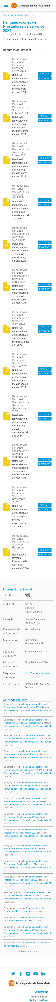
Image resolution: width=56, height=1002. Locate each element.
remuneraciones (33, 611)
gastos (28, 603)
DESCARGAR (44, 78)
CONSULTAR (44, 73)
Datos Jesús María (13, 15)
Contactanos (41, 991)
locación (29, 607)
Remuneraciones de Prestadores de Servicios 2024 (27, 710)
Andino (33, 1000)
